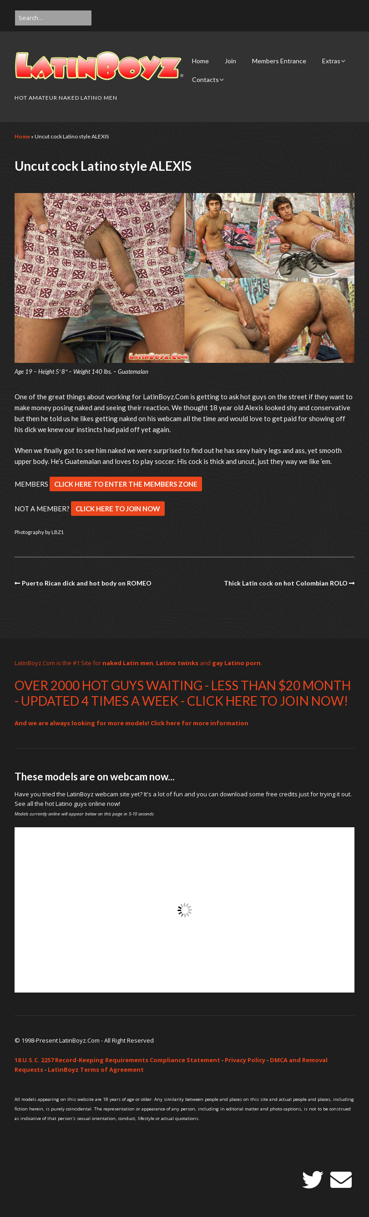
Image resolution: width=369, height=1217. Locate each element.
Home (200, 61)
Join (230, 61)
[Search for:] (53, 18)
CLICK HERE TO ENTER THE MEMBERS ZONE (125, 484)
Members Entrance (279, 61)
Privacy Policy (245, 1060)
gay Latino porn (236, 663)
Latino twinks (177, 663)
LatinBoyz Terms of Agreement (96, 1069)
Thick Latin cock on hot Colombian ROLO (286, 583)
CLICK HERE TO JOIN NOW (118, 508)
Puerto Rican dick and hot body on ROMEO (87, 583)
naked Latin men (127, 663)
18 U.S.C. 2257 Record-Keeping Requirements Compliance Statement (117, 1060)
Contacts (205, 79)
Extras (331, 61)
